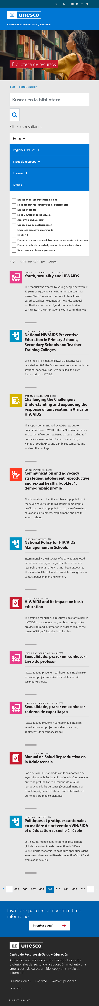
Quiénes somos (20, 981)
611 (66, 889)
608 (41, 889)
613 (83, 889)
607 (33, 889)
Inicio (12, 86)
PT (87, 4)
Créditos (16, 988)
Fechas (17, 185)
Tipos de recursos (24, 161)
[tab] (49, 138)
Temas (17, 138)
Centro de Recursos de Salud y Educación (39, 954)
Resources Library (28, 86)
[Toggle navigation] (86, 23)
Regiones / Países (24, 150)
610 (58, 889)
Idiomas (18, 173)
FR (82, 4)
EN (72, 4)
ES (77, 4)
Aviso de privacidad (64, 981)
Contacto (41, 981)
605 (16, 889)
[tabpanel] (49, 223)
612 (74, 889)
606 (25, 889)
